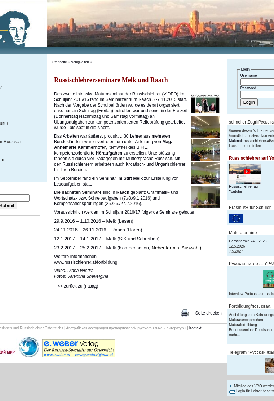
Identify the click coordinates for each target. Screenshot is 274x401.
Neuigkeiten (80, 62)
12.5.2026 (237, 246)
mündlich (237, 136)
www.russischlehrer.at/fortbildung (85, 262)
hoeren (235, 131)
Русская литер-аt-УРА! (251, 263)
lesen (247, 131)
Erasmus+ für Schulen (250, 207)
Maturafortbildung (243, 325)
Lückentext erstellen (245, 146)
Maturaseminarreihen (246, 320)
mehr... (234, 335)
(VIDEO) (170, 94)
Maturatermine (243, 232)
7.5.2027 (236, 251)
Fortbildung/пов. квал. (250, 306)
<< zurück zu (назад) (78, 286)
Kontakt (195, 328)
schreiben (261, 131)
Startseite (59, 62)
